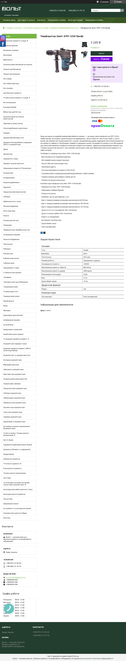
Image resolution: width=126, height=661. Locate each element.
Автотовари (8, 440)
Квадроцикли (8, 454)
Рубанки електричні (11, 258)
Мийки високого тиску (12, 201)
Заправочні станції (10, 159)
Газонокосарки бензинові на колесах (17, 64)
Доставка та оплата (26, 20)
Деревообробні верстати (13, 138)
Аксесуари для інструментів (14, 494)
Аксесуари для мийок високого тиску (17, 489)
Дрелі (5, 149)
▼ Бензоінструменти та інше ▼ (15, 41)
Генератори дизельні (11, 74)
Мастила (6, 518)
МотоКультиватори (11, 83)
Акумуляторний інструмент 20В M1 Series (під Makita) (17, 349)
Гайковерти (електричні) (13, 123)
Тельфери (7, 277)
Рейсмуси (7, 249)
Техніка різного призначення (14, 473)
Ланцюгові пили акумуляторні (15, 388)
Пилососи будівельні (11, 239)
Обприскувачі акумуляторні (14, 398)
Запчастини (7, 499)
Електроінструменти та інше (36, 28)
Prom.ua (76, 656)
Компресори (8, 173)
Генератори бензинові (12, 69)
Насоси (6, 215)
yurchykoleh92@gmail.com (16, 577)
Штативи (7, 478)
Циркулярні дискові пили (13, 315)
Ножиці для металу (11, 220)
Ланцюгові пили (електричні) (14, 192)
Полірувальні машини (11, 234)
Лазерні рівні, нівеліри (12, 384)
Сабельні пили (8, 263)
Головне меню (9, 20)
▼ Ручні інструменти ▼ (12, 464)
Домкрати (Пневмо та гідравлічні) (16, 449)
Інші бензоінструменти (12, 93)
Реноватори (8, 253)
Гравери (6, 133)
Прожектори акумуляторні (14, 407)
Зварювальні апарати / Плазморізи (17, 168)
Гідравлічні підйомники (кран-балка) (17, 445)
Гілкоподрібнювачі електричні (15, 128)
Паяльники (7, 225)
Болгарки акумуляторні (12, 360)
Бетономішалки (9, 102)
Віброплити (7, 60)
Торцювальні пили (10, 287)
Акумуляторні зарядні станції (15, 344)
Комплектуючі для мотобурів (15, 513)
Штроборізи (8, 325)
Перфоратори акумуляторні (14, 402)
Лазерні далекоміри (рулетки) (15, 379)
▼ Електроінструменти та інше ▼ (16, 98)
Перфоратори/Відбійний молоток (64, 28)
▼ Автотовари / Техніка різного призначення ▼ (16, 434)
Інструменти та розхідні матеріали (17, 508)
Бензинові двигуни (10, 45)
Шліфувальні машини (11, 320)
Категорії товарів (75, 20)
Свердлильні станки (11, 268)
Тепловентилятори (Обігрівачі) (15, 282)
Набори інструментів (11, 459)
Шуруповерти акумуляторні (14, 421)
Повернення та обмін (57, 20)
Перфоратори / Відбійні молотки (16, 230)
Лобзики (6, 197)
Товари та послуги (14, 28)
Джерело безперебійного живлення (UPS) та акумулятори (17, 143)
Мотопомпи (8, 88)
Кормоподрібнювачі (11, 182)
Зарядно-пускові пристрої (13, 163)
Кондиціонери (9, 178)
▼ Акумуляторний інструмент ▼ (16, 339)
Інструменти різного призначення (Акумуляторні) (16, 427)
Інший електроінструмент (13, 334)
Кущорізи (7, 187)
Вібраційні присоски (11, 365)
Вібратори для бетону (12, 112)
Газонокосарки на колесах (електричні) (13, 118)
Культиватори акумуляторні (14, 374)
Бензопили (7, 55)
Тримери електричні (11, 296)
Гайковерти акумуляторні (13, 369)
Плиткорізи (7, 244)
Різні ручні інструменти (12, 468)
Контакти (41, 20)
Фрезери (6, 310)
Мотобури (7, 79)
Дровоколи (7, 154)
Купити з (101, 59)
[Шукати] (122, 10)
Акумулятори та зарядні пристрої (16, 355)
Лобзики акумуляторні (12, 393)
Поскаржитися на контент (82, 658)
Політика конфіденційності (103, 658)
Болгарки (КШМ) (9, 107)
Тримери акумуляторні (12, 417)
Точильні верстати (10, 291)
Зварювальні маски (10, 503)
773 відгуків (104, 2)
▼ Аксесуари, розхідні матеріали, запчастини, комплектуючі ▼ (16, 484)
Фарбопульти (8, 301)
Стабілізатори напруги (12, 272)
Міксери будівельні (10, 206)
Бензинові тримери (11, 50)
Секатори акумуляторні (12, 412)
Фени (5, 306)
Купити (101, 53)
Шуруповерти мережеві (12, 329)
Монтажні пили (9, 211)
